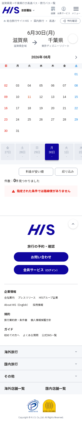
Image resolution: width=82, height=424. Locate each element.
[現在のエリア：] (28, 10)
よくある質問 (30, 335)
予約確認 (72, 20)
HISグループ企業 (48, 297)
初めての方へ (12, 335)
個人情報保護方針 (41, 320)
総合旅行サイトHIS (18, 20)
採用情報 (38, 304)
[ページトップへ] (73, 224)
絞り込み (68, 171)
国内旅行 (39, 20)
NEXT (76, 57)
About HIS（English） (16, 304)
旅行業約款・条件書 (15, 320)
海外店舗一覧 (14, 388)
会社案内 (9, 297)
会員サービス (63, 10)
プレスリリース (27, 297)
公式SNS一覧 (49, 335)
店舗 (53, 10)
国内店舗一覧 (55, 388)
